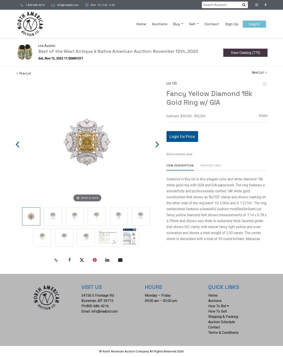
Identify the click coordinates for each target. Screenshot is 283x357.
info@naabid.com (68, 5)
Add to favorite (265, 84)
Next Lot (259, 72)
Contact (212, 24)
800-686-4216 (97, 306)
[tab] (180, 167)
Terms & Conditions (223, 332)
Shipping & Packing (223, 317)
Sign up (231, 24)
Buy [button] (177, 24)
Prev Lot (24, 73)
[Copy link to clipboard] (56, 260)
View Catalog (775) (245, 53)
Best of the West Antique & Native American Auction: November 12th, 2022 (118, 51)
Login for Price (182, 136)
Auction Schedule (221, 322)
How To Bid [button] (218, 306)
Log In (254, 24)
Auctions (159, 24)
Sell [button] (192, 24)
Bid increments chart (179, 154)
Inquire (263, 115)
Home (141, 24)
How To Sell (217, 311)
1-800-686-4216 (35, 5)
